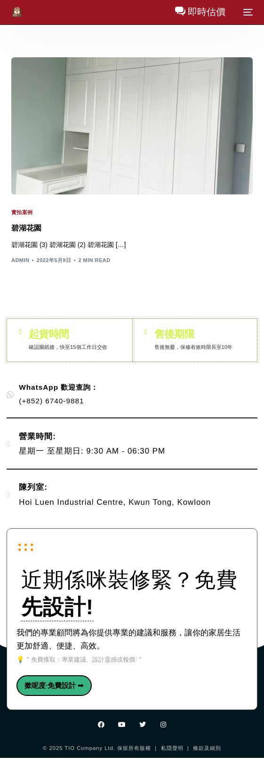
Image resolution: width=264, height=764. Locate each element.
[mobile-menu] (247, 12)
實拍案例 (22, 212)
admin (20, 260)
